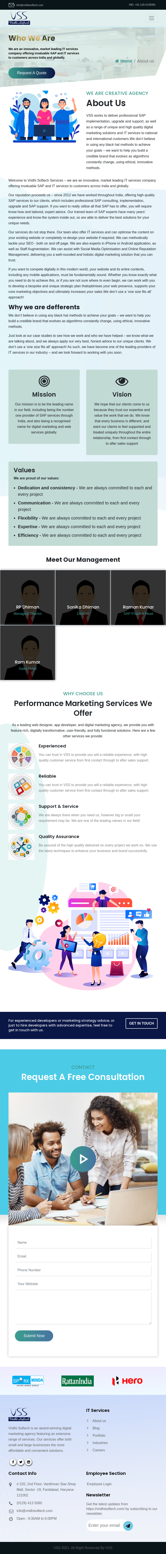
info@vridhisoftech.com (29, 5)
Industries (97, 1443)
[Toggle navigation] (151, 18)
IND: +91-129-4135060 (142, 4)
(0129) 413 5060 (29, 1503)
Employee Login (99, 1484)
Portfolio (96, 1435)
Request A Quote (31, 73)
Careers (96, 1450)
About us (96, 1421)
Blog (93, 1428)
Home (123, 61)
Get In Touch (141, 1023)
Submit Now (34, 1336)
